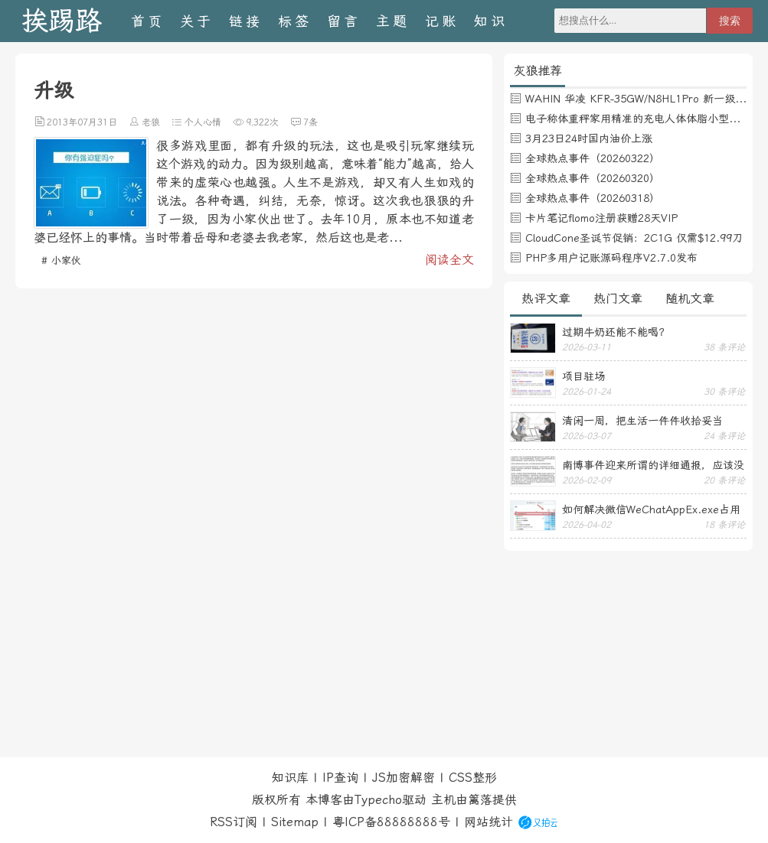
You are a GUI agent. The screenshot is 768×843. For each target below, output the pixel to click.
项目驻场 (583, 376)
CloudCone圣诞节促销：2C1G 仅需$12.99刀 (634, 238)
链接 (246, 21)
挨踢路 (61, 21)
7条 (310, 122)
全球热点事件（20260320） (592, 178)
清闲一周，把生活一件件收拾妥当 (642, 421)
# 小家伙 (61, 260)
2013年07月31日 (82, 122)
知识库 (290, 777)
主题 (393, 21)
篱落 (480, 800)
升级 (54, 90)
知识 (491, 21)
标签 (295, 21)
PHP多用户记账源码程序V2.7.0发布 (611, 258)
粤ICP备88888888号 (391, 822)
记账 (442, 21)
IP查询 (340, 777)
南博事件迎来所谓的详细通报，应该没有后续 (653, 465)
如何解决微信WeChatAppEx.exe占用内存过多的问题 (651, 509)
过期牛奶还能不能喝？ (615, 332)
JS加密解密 (403, 777)
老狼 (151, 122)
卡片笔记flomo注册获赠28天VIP (601, 218)
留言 (344, 21)
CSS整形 (473, 777)
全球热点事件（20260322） (592, 158)
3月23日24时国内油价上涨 (588, 138)
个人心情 (203, 122)
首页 (148, 21)
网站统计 (488, 822)
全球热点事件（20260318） (592, 198)
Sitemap (295, 822)
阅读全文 (449, 259)
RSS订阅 (233, 822)
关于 (197, 21)
